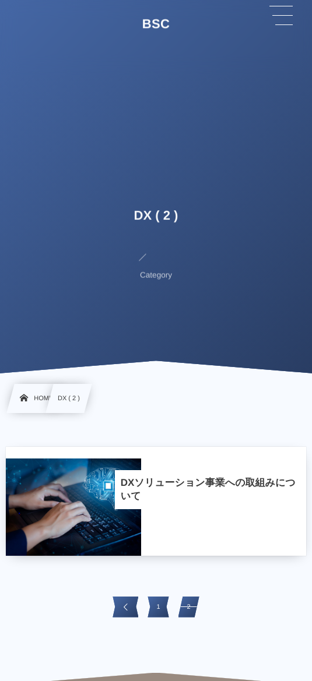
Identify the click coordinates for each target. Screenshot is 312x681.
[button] (281, 15)
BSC (156, 23)
